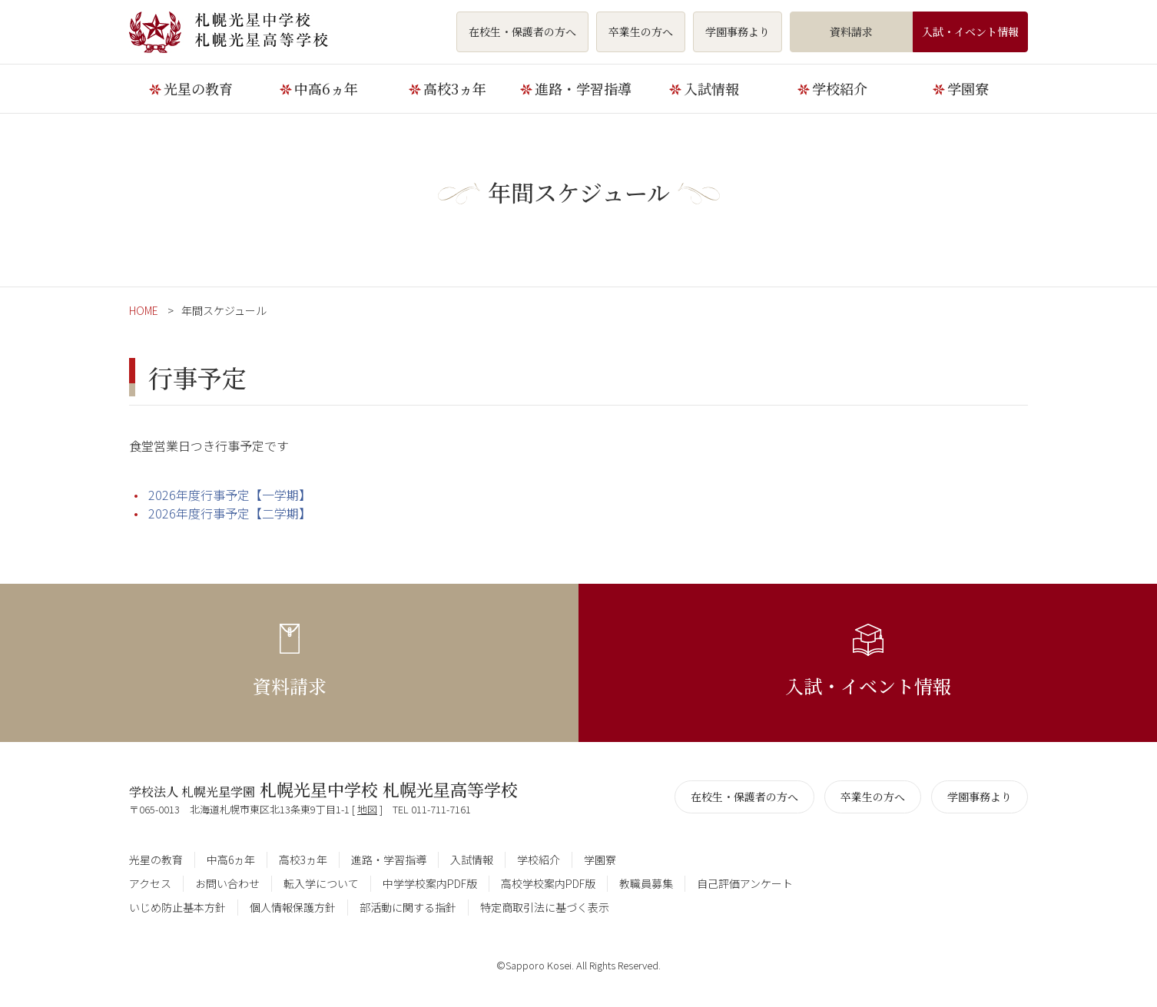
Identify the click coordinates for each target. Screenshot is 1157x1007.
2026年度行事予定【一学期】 (229, 494)
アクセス (150, 883)
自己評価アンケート (745, 883)
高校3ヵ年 (454, 88)
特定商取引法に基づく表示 (544, 907)
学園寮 (968, 88)
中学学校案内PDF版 (430, 883)
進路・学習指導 (583, 88)
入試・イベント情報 (970, 31)
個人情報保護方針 (293, 907)
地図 (367, 809)
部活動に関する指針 (408, 907)
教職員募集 (646, 883)
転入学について (321, 883)
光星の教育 (198, 88)
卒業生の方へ (640, 31)
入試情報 (711, 88)
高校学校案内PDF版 (548, 883)
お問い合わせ (227, 883)
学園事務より (737, 31)
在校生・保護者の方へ (522, 31)
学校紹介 (839, 88)
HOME (143, 310)
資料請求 (851, 31)
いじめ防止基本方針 (177, 907)
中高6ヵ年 (326, 88)
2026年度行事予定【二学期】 (229, 513)
